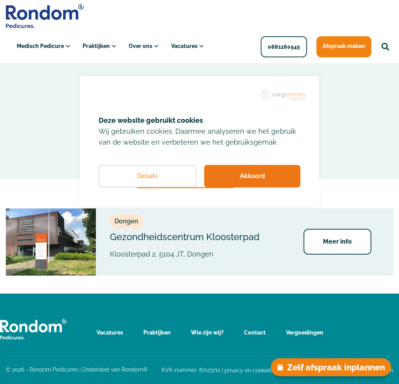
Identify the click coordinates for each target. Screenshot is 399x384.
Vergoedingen (304, 332)
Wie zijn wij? (207, 332)
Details (147, 176)
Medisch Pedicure (40, 46)
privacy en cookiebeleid (254, 370)
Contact (255, 332)
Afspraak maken (344, 46)
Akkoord (252, 176)
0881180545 (284, 47)
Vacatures (184, 46)
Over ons (140, 46)
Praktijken (96, 46)
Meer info (337, 241)
